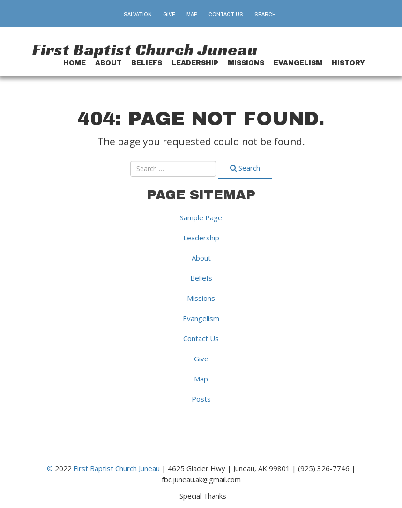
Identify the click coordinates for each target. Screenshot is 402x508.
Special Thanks (202, 495)
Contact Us (225, 14)
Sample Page (201, 217)
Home (74, 63)
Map (191, 14)
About (108, 63)
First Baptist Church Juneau (145, 49)
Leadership (194, 63)
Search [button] (265, 14)
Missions (246, 63)
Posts (201, 398)
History (348, 63)
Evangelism (298, 63)
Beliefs (146, 63)
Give (169, 14)
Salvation (138, 14)
